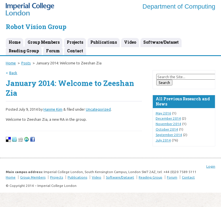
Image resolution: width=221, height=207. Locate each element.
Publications (103, 42)
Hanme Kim (52, 109)
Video (130, 42)
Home (14, 42)
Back (13, 73)
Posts (26, 63)
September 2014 (169, 135)
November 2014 (168, 124)
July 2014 (163, 140)
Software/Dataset (161, 42)
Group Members (44, 42)
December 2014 (168, 118)
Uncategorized (98, 109)
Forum (53, 50)
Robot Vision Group (36, 26)
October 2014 (167, 129)
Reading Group (24, 50)
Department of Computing (178, 6)
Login (210, 166)
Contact (75, 50)
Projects (75, 42)
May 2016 (163, 113)
